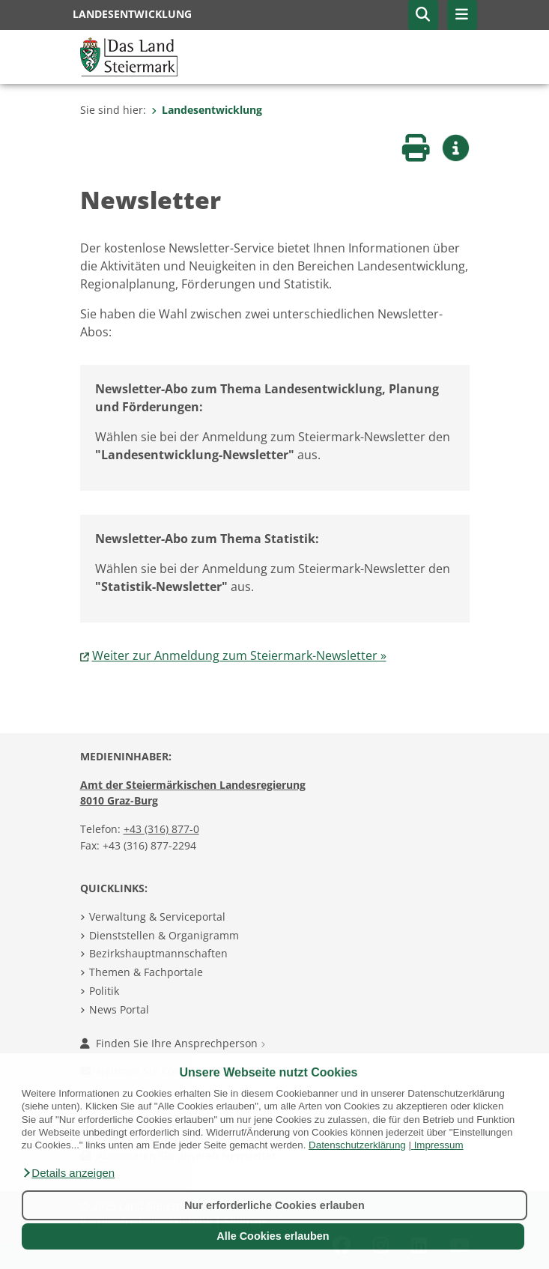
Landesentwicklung (206, 110)
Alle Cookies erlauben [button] (272, 1236)
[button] (68, 1173)
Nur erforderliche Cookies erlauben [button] (274, 1205)
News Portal (119, 1009)
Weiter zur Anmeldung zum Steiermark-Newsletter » (239, 655)
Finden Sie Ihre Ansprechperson (172, 1043)
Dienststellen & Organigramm (164, 935)
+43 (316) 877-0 (161, 829)
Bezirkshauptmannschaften (158, 953)
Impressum (439, 1145)
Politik (104, 991)
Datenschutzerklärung (357, 1145)
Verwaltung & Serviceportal (157, 916)
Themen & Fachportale (146, 972)
